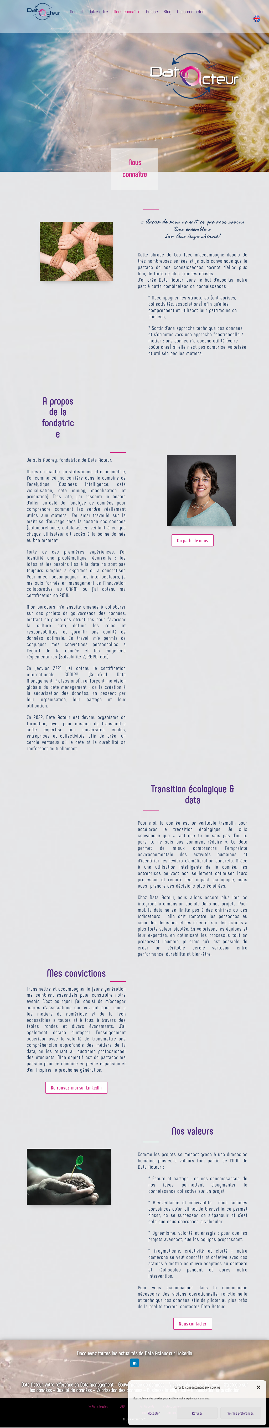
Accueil (76, 11)
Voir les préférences (240, 1413)
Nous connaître (127, 11)
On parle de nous (192, 540)
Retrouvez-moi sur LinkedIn (76, 1087)
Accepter (154, 1413)
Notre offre (98, 11)
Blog (167, 11)
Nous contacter (190, 11)
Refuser (197, 1413)
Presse (152, 11)
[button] (258, 1387)
